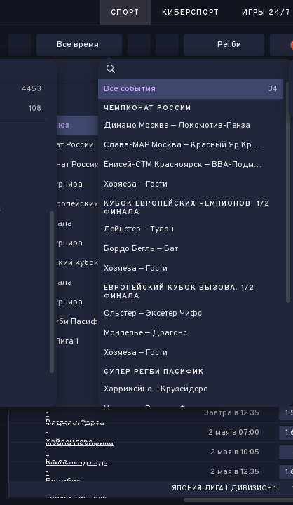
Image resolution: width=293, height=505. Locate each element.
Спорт (125, 13)
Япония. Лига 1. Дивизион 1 (224, 489)
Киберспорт (190, 13)
